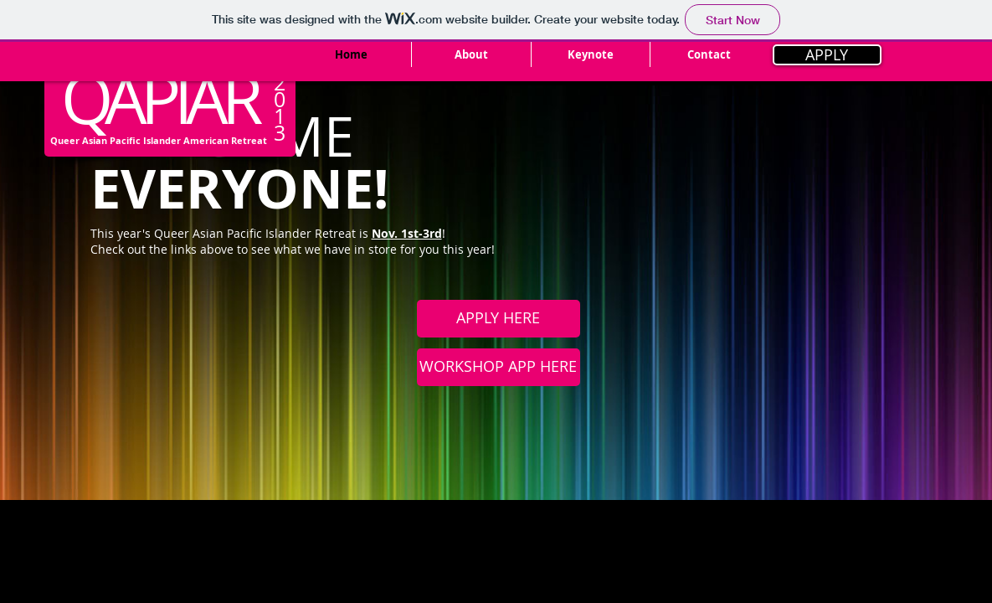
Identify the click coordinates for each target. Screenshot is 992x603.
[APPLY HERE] (498, 319)
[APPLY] (827, 54)
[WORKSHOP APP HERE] (498, 367)
